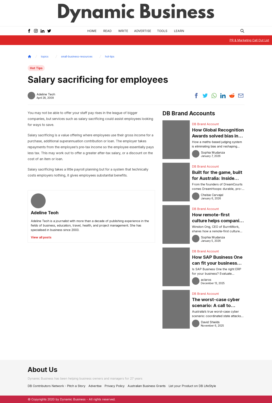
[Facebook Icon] (29, 31)
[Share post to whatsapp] (214, 95)
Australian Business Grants (147, 386)
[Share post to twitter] (205, 95)
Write (123, 31)
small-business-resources (76, 56)
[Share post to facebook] (196, 95)
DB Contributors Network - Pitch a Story (56, 386)
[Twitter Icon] (49, 31)
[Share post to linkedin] (223, 95)
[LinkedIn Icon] (42, 31)
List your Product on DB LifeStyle (192, 386)
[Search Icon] (242, 31)
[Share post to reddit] (232, 95)
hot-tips (109, 56)
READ (107, 31)
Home (92, 31)
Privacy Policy (115, 386)
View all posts (41, 237)
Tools (162, 31)
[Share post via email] (241, 95)
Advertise (142, 31)
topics (44, 56)
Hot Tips (36, 68)
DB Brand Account (205, 124)
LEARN (179, 31)
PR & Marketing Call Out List (249, 40)
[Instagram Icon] (36, 31)
